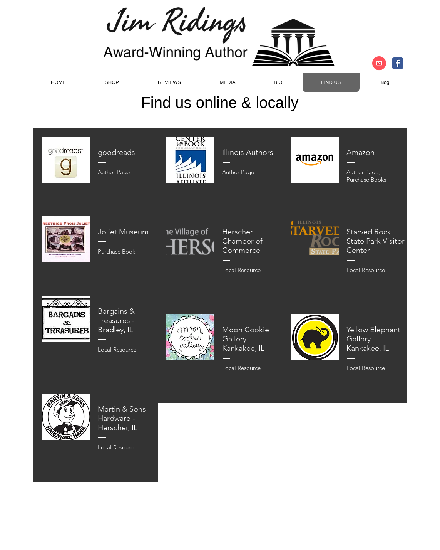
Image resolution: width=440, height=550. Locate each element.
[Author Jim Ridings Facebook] (397, 63)
